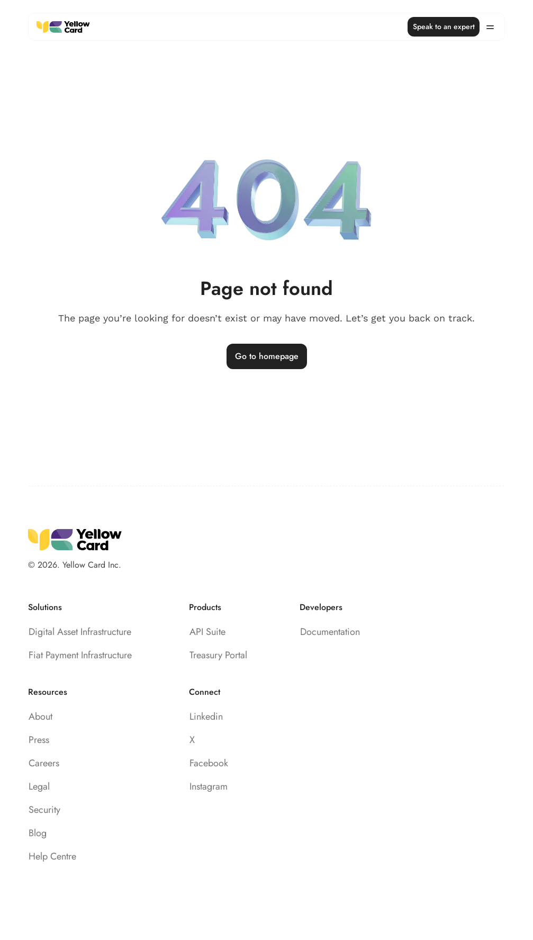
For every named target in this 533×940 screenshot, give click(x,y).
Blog (38, 833)
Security (44, 810)
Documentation (330, 632)
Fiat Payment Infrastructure (80, 655)
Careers (44, 763)
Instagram (208, 786)
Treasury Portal (218, 655)
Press (39, 740)
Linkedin (206, 716)
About (40, 716)
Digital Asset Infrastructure (80, 632)
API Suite (207, 632)
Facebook (208, 763)
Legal (39, 786)
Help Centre (52, 856)
